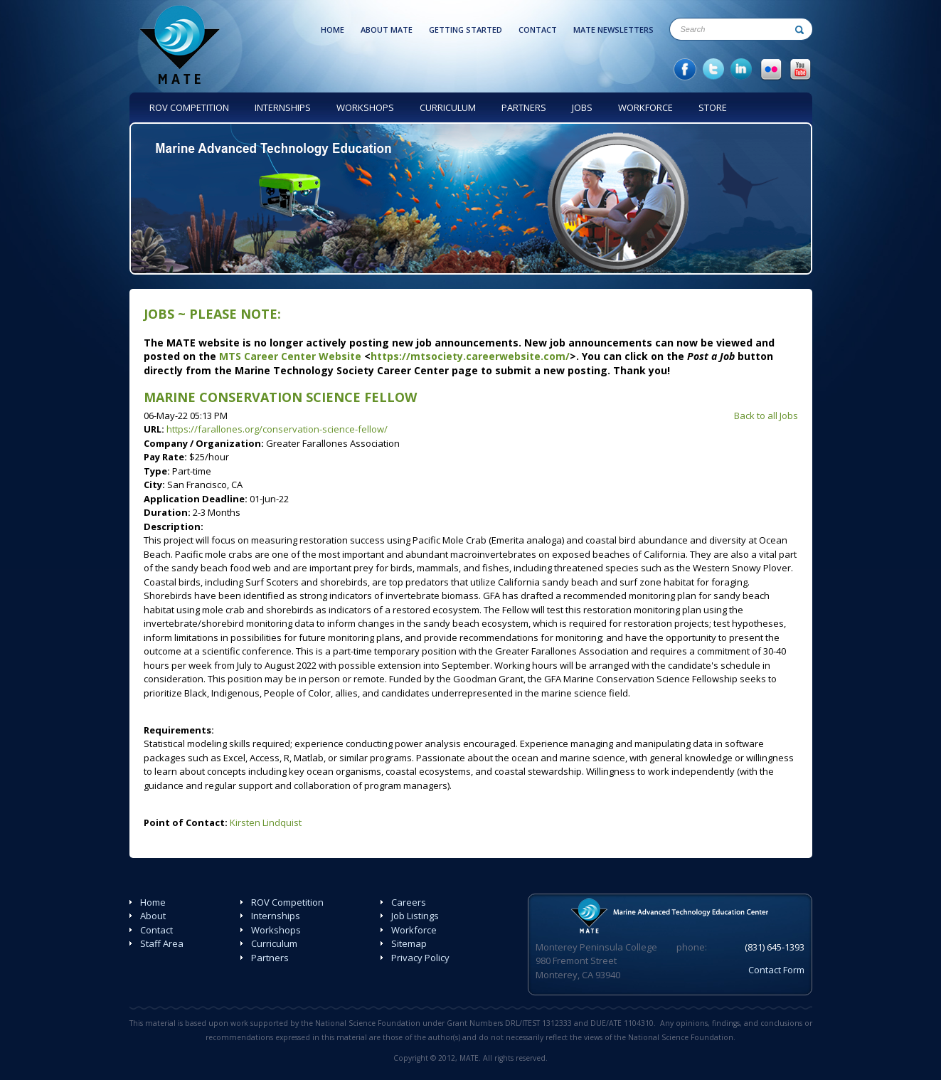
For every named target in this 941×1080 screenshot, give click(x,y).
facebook (685, 69)
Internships (275, 915)
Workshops (276, 929)
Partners (270, 957)
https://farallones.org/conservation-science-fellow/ (277, 429)
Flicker (771, 69)
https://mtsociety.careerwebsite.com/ (470, 356)
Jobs (159, 313)
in (741, 69)
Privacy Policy (420, 957)
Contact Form (776, 969)
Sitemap (409, 943)
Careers (408, 902)
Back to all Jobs (766, 415)
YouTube (800, 69)
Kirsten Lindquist (266, 822)
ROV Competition (287, 902)
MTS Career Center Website (290, 356)
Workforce (414, 929)
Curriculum (274, 943)
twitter (713, 69)
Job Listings (415, 915)
